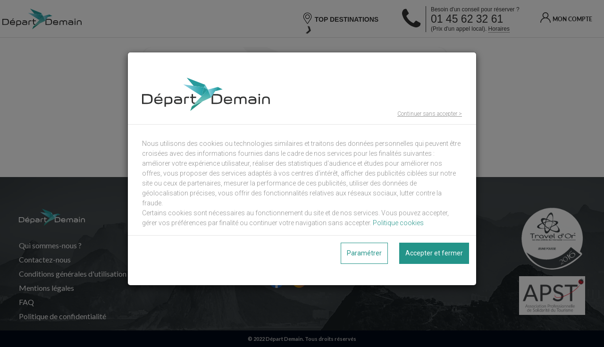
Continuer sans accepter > (429, 113)
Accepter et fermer (434, 253)
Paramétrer (364, 253)
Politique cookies (398, 223)
